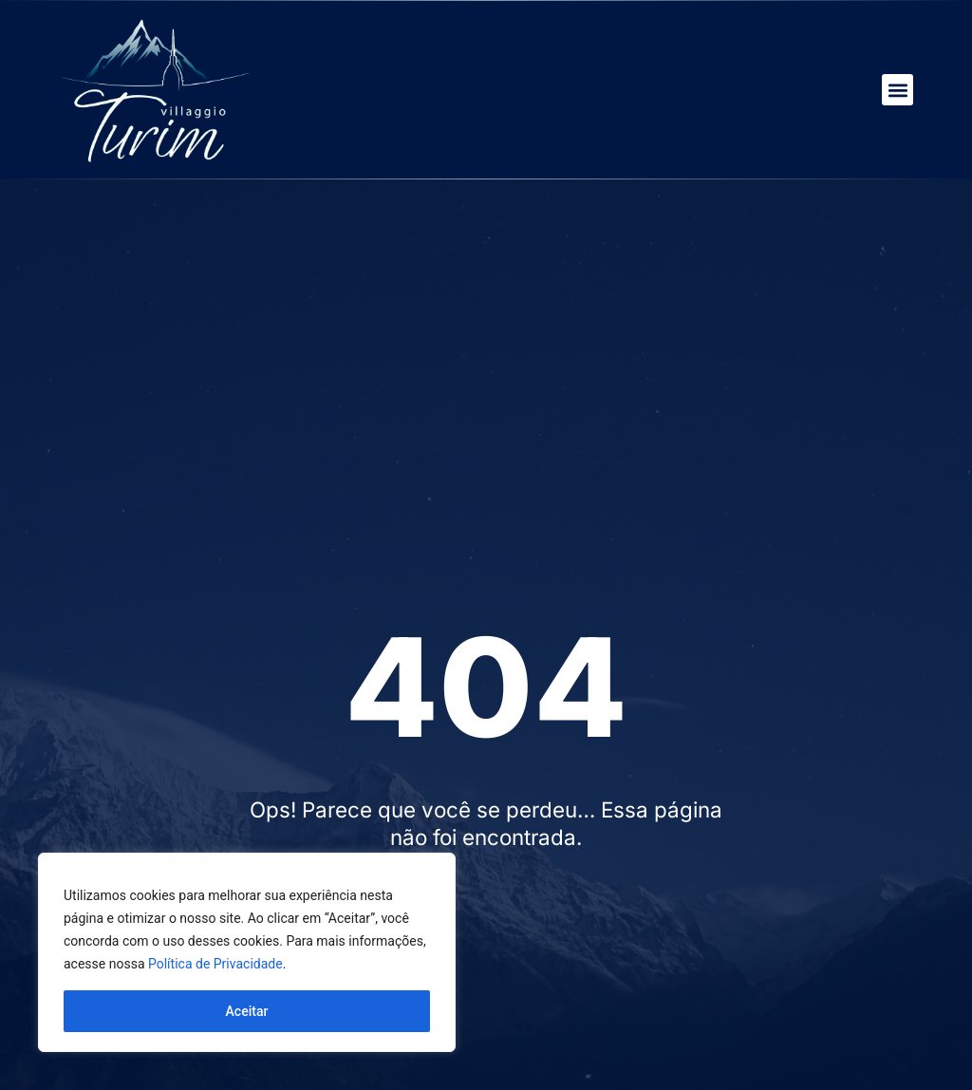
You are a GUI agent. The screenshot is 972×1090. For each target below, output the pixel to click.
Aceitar (247, 1011)
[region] (247, 952)
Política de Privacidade (215, 963)
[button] (897, 89)
